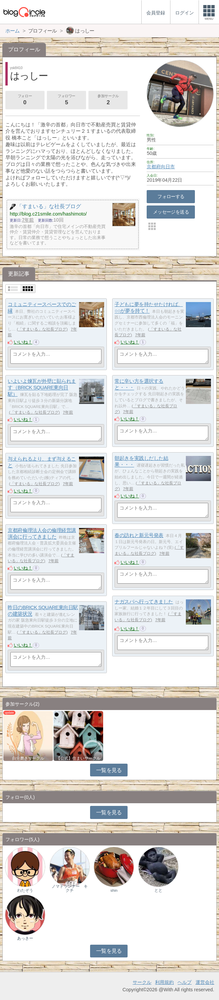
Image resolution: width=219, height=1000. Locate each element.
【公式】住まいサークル (78, 758)
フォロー (25, 100)
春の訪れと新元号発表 (139, 535)
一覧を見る (109, 770)
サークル (142, 982)
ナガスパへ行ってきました (144, 601)
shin (114, 890)
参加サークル (108, 100)
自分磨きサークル (28, 758)
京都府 (154, 166)
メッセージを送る (171, 212)
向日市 (168, 166)
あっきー (25, 938)
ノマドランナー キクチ (70, 888)
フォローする (171, 196)
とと (158, 890)
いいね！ (23, 342)
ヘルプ (184, 982)
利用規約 (164, 982)
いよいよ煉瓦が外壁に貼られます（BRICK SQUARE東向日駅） (42, 387)
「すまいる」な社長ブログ (42, 329)
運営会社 (205, 982)
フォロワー (66, 100)
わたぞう (25, 890)
